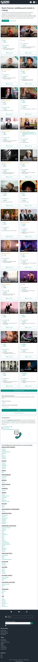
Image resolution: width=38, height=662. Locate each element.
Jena (2, 593)
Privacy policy (15, 659)
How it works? (13, 20)
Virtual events (3, 646)
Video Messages (4, 640)
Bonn (3, 531)
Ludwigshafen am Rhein (7, 559)
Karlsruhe (4, 449)
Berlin (3, 472)
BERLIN (4, 470)
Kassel (3, 498)
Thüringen (4, 591)
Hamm (3, 537)
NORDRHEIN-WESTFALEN (9, 526)
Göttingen (4, 523)
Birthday (2, 645)
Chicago (3, 599)
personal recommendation (9, 421)
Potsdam (3, 478)
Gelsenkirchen (5, 534)
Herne (3, 538)
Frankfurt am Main (5, 496)
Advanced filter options (19, 413)
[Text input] (17, 623)
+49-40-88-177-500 (7, 426)
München (3, 462)
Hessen (3, 494)
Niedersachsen (5, 515)
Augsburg (4, 464)
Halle (3, 580)
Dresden (3, 571)
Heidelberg (4, 453)
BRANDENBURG (6, 474)
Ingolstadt (4, 467)
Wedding (2, 643)
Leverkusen (4, 541)
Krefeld (3, 540)
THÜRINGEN (5, 589)
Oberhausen (4, 548)
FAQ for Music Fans (4, 631)
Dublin (3, 507)
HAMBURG (5, 488)
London (3, 486)
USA (3, 596)
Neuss (3, 547)
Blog (1, 654)
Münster (3, 545)
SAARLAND (5, 561)
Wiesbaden (4, 497)
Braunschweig (4, 518)
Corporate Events (4, 647)
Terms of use (20, 659)
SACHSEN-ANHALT (7, 575)
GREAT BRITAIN (6, 484)
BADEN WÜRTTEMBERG (8, 447)
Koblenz (3, 556)
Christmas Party (3, 649)
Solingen (3, 551)
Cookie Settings (26, 659)
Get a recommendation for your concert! (11, 429)
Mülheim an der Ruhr (6, 544)
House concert (3, 639)
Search (19, 410)
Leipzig (3, 570)
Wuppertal (4, 529)
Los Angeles (4, 603)
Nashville (4, 602)
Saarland (3, 563)
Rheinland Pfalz (5, 555)
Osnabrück (4, 520)
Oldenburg (4, 519)
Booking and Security (4, 633)
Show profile (10, 53)
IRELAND (4, 503)
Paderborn (4, 549)
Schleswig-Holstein (6, 584)
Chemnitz (4, 573)
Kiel (2, 587)
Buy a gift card (3, 634)
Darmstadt (4, 500)
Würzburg (4, 468)
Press (2, 657)
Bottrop (3, 533)
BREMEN (4, 480)
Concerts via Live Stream (5, 642)
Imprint (10, 659)
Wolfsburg (4, 522)
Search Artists (5, 20)
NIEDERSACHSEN (6, 513)
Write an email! (6, 428)
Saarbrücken (4, 564)
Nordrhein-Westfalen (6, 527)
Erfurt (3, 592)
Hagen (3, 536)
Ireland (3, 505)
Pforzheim (4, 457)
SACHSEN (4, 567)
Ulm (2, 454)
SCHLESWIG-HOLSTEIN (8, 582)
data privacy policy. (28, 625)
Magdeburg (4, 578)
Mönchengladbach (5, 542)
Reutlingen (4, 458)
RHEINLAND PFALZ (7, 553)
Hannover (4, 516)
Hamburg (3, 490)
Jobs (1, 656)
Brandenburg (4, 476)
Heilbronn (4, 456)
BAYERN (4, 461)
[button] (35, 2)
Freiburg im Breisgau (6, 451)
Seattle (3, 605)
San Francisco (4, 606)
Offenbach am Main (6, 501)
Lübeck (3, 585)
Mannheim (4, 450)
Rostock (3, 511)
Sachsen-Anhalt (5, 577)
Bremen (3, 482)
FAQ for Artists (3, 630)
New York (4, 600)
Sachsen (3, 569)
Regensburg (4, 465)
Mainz (3, 558)
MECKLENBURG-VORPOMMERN (10, 509)
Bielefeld (3, 530)
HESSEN (4, 492)
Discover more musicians (19, 390)
